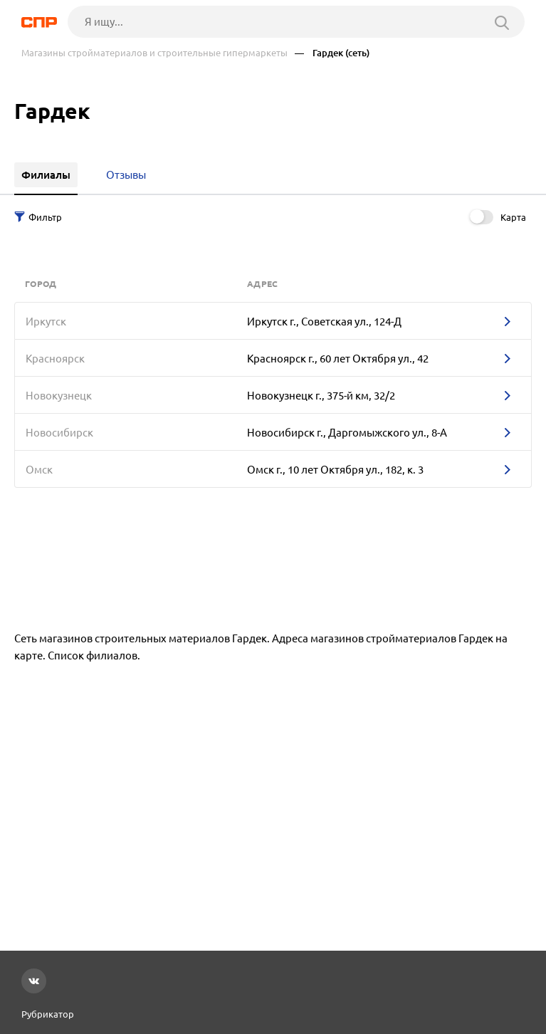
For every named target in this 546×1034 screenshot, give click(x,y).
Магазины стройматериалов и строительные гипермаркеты (154, 53)
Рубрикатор (47, 1014)
